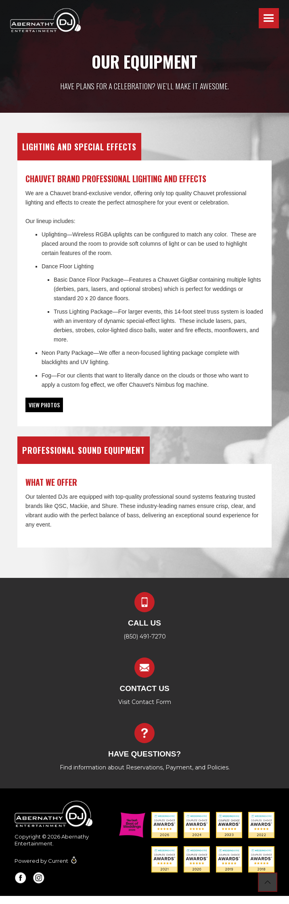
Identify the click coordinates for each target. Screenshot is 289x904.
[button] (269, 18)
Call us (144, 623)
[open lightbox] (44, 405)
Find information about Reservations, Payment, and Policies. (145, 767)
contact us (144, 688)
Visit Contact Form (144, 702)
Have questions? (144, 754)
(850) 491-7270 (145, 636)
